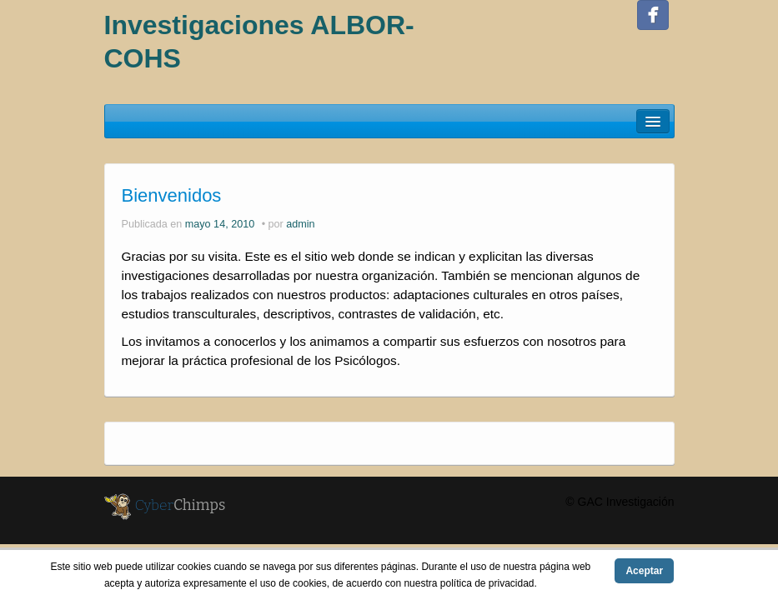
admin (300, 224)
